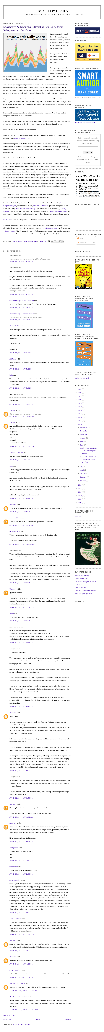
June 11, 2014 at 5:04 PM (21, 320)
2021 (80, 400)
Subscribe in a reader (82, 378)
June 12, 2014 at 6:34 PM (21, 706)
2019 (80, 407)
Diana (11, 614)
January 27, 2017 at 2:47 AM (23, 1010)
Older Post (67, 1019)
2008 (80, 503)
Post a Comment (9, 1015)
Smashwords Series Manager (26, 208)
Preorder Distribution (40, 206)
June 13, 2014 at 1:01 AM (21, 817)
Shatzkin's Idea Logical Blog (85, 590)
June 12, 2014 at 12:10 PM (22, 607)
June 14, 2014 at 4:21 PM (21, 964)
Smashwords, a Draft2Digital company (63, 15)
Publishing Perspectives (83, 593)
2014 (80, 424)
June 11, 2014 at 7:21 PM (21, 369)
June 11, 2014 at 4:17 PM (21, 261)
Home (37, 1019)
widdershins (13, 867)
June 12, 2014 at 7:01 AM (21, 525)
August (83, 438)
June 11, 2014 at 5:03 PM (21, 308)
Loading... (78, 516)
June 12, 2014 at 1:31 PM (21, 621)
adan (11, 466)
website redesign (9, 231)
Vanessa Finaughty (16, 452)
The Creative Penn (81, 579)
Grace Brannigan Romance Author (21, 300)
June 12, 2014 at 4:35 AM (21, 460)
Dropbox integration (50, 228)
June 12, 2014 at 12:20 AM (22, 446)
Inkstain (12, 410)
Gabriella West (14, 531)
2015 (80, 421)
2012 (80, 488)
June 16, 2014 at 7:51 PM (21, 977)
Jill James (12, 359)
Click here (7, 220)
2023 (80, 393)
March (82, 473)
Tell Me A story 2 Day (17, 983)
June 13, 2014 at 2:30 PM (21, 874)
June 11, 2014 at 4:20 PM (21, 294)
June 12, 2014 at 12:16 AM (22, 416)
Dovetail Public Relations (18, 997)
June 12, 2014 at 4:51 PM (21, 643)
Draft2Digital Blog (82, 575)
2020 (80, 403)
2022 (80, 396)
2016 (80, 417)
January (83, 480)
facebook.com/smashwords (85, 123)
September (84, 434)
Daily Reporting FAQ (21, 138)
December (84, 427)
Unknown (12, 505)
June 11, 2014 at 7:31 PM (21, 388)
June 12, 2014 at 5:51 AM (21, 498)
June (82, 445)
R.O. (11, 375)
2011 (80, 492)
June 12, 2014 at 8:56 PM (21, 798)
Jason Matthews (15, 518)
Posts (80, 238)
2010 (80, 495)
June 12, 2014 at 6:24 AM (21, 512)
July (82, 441)
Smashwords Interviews (58, 211)
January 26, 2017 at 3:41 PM (23, 991)
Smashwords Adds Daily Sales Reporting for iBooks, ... (88, 450)
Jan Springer (13, 848)
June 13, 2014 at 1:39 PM (21, 861)
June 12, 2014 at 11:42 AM (22, 583)
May (82, 466)
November (84, 431)
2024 (80, 389)
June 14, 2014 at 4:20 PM (21, 951)
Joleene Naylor (14, 880)
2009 (80, 499)
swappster (13, 823)
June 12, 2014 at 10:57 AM (22, 544)
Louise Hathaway (15, 919)
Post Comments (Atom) (21, 1024)
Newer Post (7, 1019)
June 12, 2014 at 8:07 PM (21, 771)
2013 (80, 485)
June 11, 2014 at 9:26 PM (21, 404)
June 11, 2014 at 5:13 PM (21, 353)
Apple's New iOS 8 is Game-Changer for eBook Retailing (90, 459)
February (83, 477)
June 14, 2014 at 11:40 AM (22, 934)
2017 (80, 414)
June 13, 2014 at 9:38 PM (21, 913)
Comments (82, 243)
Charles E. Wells (15, 326)
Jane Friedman (80, 587)
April (82, 470)
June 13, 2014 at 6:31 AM (21, 842)
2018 (80, 410)
